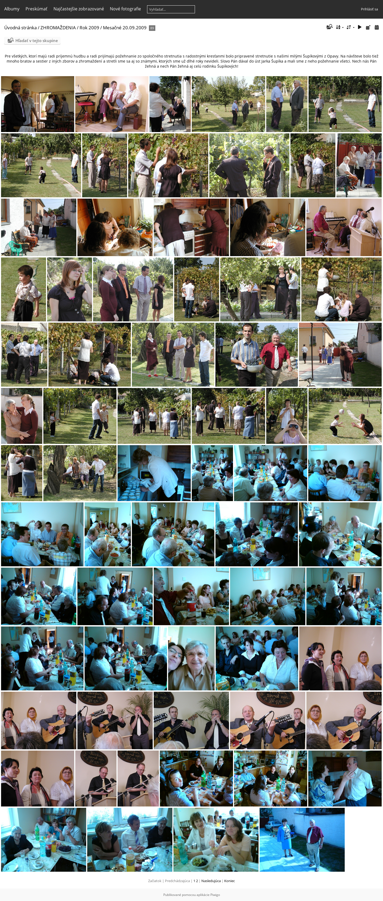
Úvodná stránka (20, 27)
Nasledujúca (211, 880)
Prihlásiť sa (369, 9)
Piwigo (215, 894)
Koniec (229, 880)
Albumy (11, 9)
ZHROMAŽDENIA (58, 27)
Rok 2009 (89, 27)
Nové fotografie (125, 9)
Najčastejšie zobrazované (78, 9)
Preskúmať (36, 9)
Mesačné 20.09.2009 (125, 27)
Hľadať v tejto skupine (36, 40)
